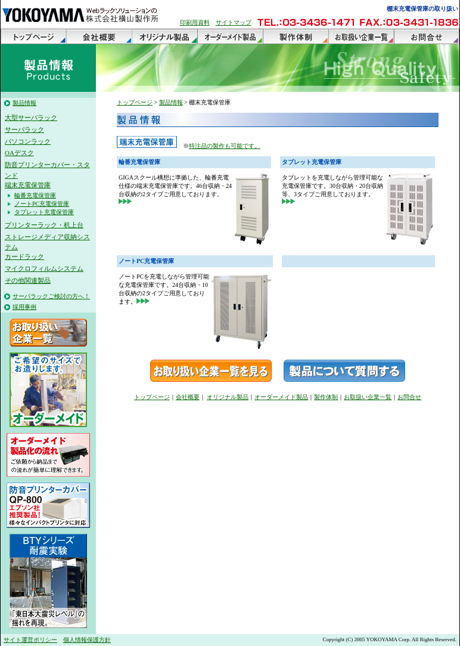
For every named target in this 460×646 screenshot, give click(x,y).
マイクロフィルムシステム (44, 268)
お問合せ (426, 36)
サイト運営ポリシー (30, 639)
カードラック (24, 256)
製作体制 (295, 36)
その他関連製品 (28, 280)
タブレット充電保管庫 (44, 212)
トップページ (33, 36)
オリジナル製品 (164, 36)
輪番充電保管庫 (35, 195)
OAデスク (19, 152)
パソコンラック (28, 141)
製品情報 (24, 103)
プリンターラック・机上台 (44, 224)
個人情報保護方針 (87, 639)
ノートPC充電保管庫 (41, 203)
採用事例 (24, 307)
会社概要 (99, 36)
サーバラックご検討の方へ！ (51, 296)
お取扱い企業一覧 (361, 36)
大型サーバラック (31, 117)
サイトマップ (233, 22)
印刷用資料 (195, 22)
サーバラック (24, 129)
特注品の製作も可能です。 (224, 146)
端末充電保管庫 (28, 184)
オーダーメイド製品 (230, 36)
